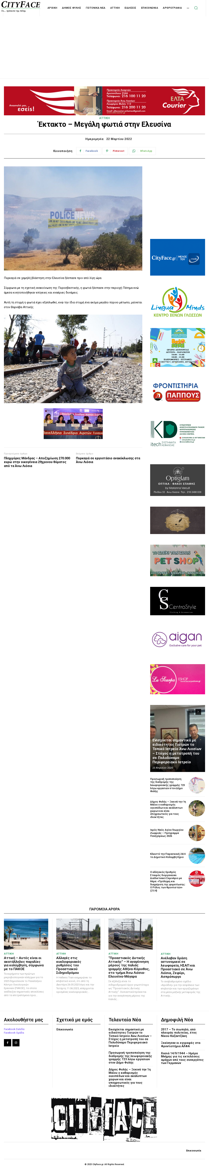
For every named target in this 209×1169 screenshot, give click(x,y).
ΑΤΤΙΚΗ (104, 118)
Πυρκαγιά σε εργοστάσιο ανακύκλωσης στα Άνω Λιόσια (108, 460)
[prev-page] (191, 712)
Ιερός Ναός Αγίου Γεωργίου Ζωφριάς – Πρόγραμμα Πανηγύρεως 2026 (166, 832)
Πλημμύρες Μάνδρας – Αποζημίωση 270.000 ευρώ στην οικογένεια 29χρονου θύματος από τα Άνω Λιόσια (37, 462)
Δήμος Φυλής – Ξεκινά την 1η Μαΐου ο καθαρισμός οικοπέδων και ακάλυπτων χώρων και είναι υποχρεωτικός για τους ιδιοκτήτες (167, 809)
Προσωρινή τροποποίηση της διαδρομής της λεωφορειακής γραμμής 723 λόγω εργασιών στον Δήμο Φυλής (168, 785)
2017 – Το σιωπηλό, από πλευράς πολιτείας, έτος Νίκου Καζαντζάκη (179, 1032)
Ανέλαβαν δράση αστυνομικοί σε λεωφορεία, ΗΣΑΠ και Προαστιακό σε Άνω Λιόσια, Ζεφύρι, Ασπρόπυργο (178, 967)
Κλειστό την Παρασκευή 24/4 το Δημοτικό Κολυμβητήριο (167, 855)
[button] (196, 8)
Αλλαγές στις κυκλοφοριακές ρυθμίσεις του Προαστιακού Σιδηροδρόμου (76, 963)
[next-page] (198, 712)
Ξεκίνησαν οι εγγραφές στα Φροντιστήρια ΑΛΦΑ (180, 1044)
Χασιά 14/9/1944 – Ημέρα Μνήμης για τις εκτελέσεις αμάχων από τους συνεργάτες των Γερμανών (182, 1057)
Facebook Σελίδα (14, 1028)
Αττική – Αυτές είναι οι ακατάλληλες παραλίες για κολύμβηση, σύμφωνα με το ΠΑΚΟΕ (23, 963)
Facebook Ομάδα (14, 1032)
